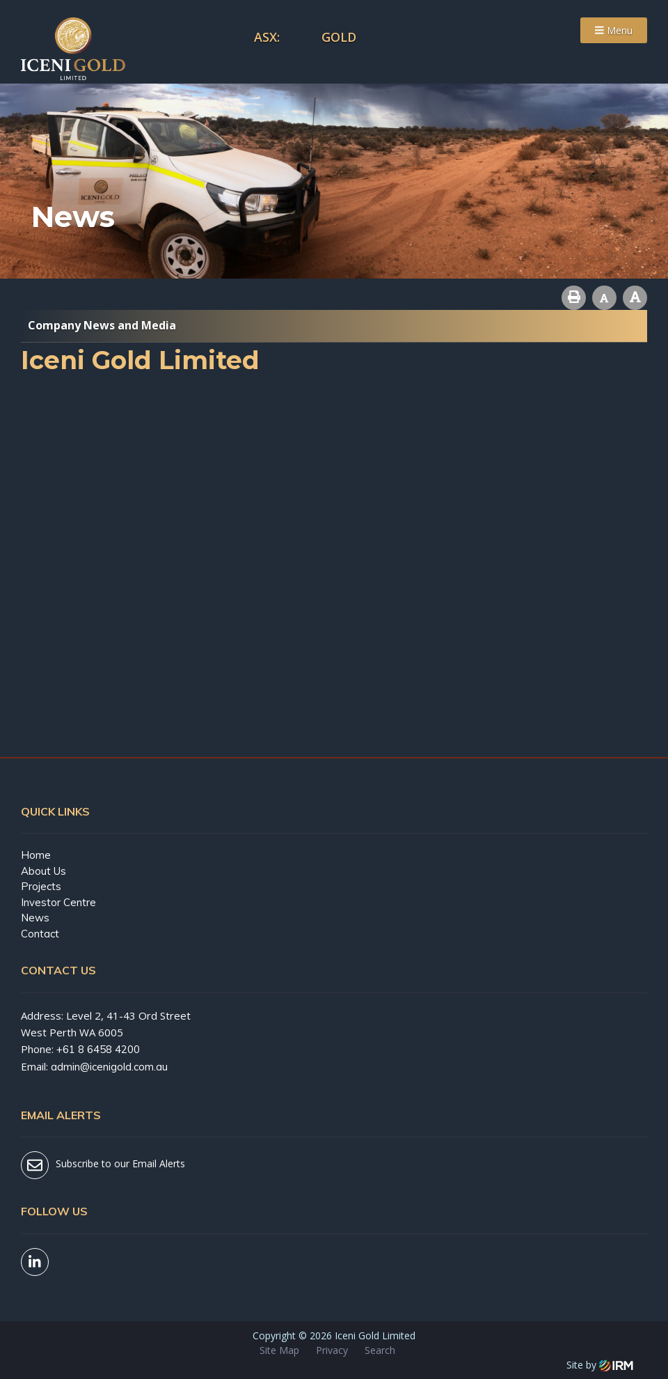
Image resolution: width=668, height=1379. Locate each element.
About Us (43, 871)
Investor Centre (58, 902)
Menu (614, 30)
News (35, 917)
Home (36, 855)
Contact (40, 933)
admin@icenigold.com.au (109, 1066)
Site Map (279, 1350)
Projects (41, 886)
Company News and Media (102, 325)
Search (380, 1350)
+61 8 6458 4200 (98, 1049)
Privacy (332, 1350)
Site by (599, 1364)
